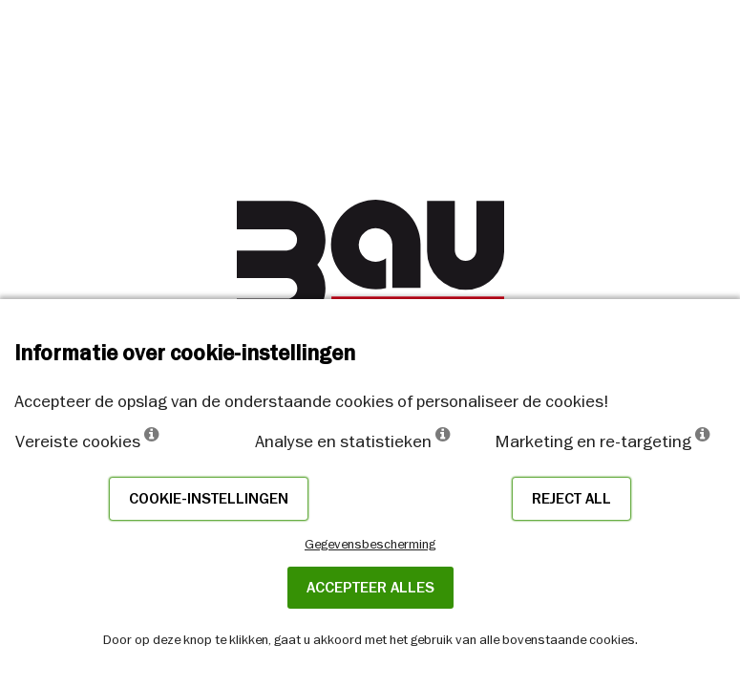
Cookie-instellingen (208, 498)
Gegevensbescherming (370, 543)
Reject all (571, 498)
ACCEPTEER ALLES (370, 587)
